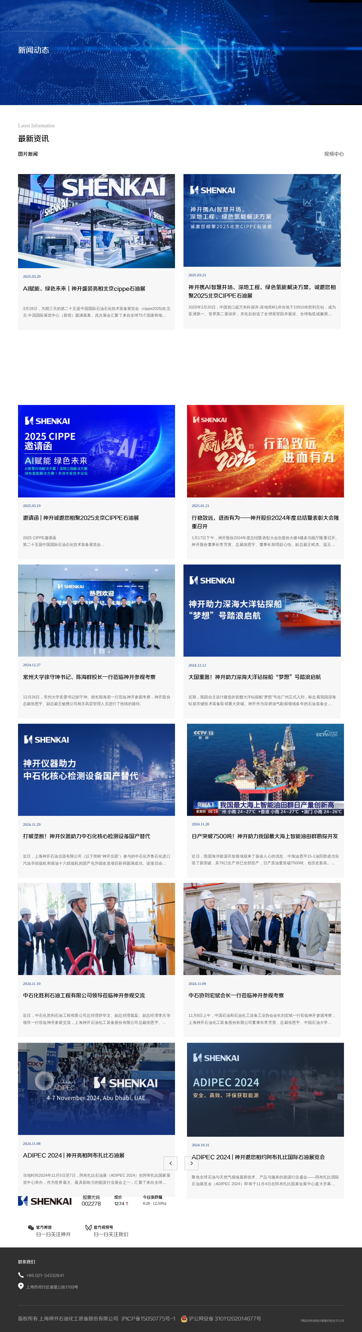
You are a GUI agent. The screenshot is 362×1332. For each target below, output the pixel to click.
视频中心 (334, 154)
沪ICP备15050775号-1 (148, 1319)
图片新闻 (28, 154)
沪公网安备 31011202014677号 (221, 1319)
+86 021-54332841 (45, 1275)
